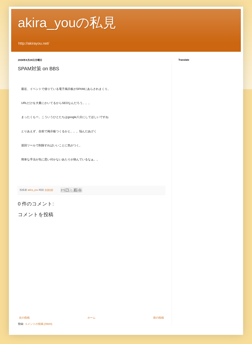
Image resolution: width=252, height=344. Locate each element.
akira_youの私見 (67, 22)
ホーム (91, 317)
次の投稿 (24, 317)
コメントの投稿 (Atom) (38, 323)
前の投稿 (158, 317)
